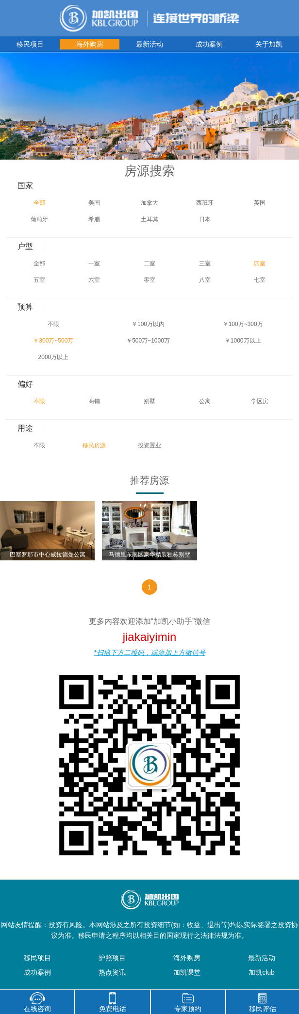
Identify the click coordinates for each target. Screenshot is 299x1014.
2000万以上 (53, 357)
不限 (53, 324)
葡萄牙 (39, 219)
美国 (94, 202)
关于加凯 (268, 44)
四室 (260, 263)
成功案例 (209, 44)
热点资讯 (112, 972)
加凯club (262, 972)
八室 (205, 280)
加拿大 (149, 202)
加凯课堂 (186, 972)
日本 (205, 219)
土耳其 (149, 219)
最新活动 (149, 44)
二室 (149, 263)
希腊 (94, 219)
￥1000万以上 (243, 340)
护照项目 (112, 958)
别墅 (149, 401)
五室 (39, 280)
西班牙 (205, 202)
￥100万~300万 (243, 324)
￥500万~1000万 (148, 340)
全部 (39, 202)
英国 (260, 202)
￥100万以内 (148, 324)
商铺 (94, 401)
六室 (94, 280)
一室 (94, 263)
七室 (260, 280)
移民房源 (94, 445)
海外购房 (89, 44)
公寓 (205, 401)
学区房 (259, 401)
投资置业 (149, 445)
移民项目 (30, 44)
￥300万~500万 (53, 340)
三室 (205, 263)
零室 (149, 280)
